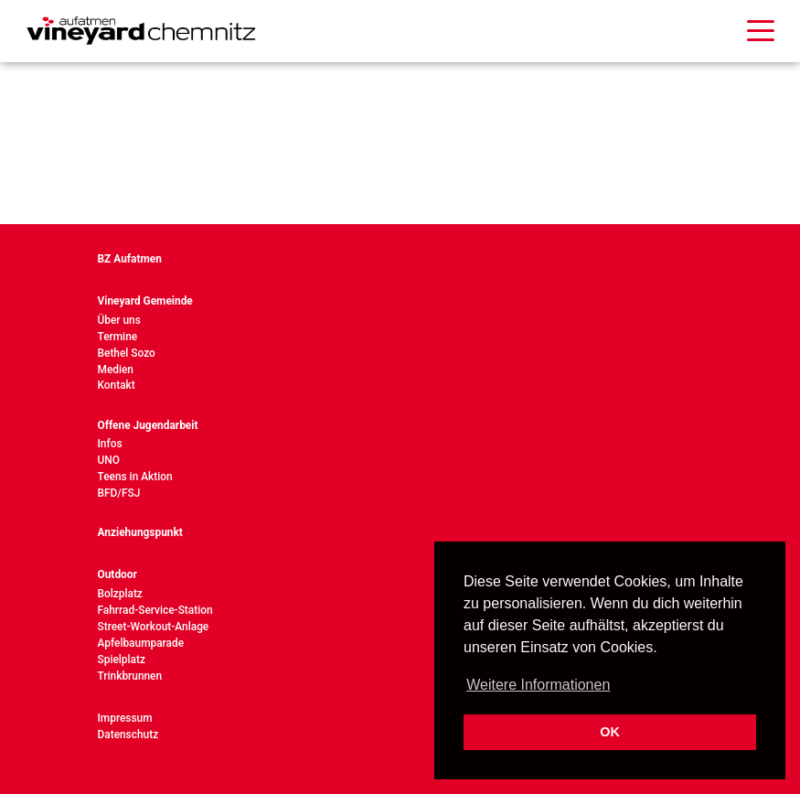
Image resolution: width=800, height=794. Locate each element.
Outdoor (117, 574)
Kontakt (116, 385)
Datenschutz (128, 734)
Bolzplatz (120, 593)
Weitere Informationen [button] (538, 684)
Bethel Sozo (126, 353)
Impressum (125, 718)
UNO (109, 460)
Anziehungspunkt (140, 532)
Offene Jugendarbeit (148, 425)
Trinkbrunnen (130, 676)
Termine (118, 336)
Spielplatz (121, 659)
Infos (110, 443)
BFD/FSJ (119, 493)
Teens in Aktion (135, 476)
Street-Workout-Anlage (153, 626)
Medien (116, 369)
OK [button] (610, 731)
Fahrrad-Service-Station (155, 610)
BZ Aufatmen (130, 258)
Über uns (119, 320)
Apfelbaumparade (141, 643)
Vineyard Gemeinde (145, 301)
